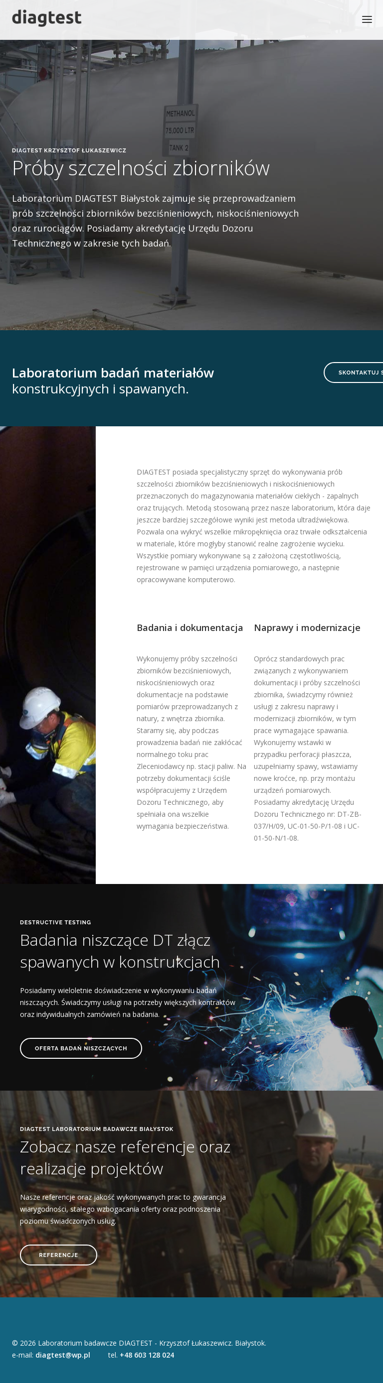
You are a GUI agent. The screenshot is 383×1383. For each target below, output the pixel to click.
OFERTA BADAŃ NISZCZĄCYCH (81, 1048)
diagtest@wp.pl (62, 1355)
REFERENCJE (58, 1255)
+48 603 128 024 (147, 1355)
